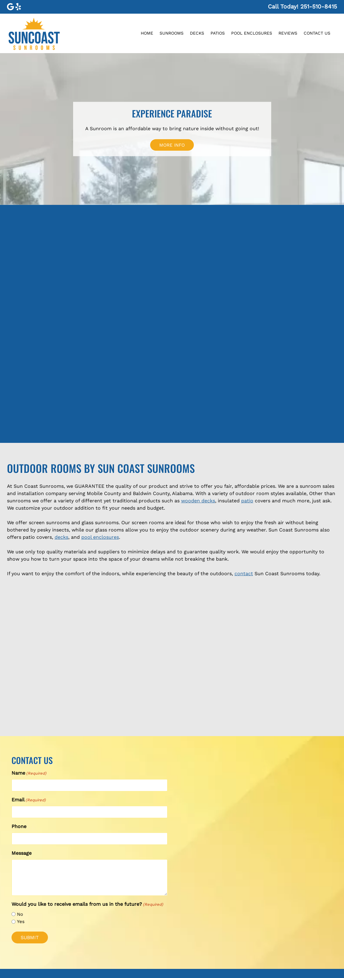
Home (147, 33)
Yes (21, 921)
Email (29, 800)
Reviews (287, 33)
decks (61, 537)
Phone (19, 826)
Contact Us (317, 33)
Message (22, 853)
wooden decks (198, 501)
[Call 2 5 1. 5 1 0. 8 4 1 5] (318, 6)
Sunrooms (172, 33)
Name (29, 773)
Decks (197, 33)
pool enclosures (100, 537)
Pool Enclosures (251, 33)
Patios (218, 33)
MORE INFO (172, 145)
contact (243, 573)
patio (247, 501)
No (20, 914)
